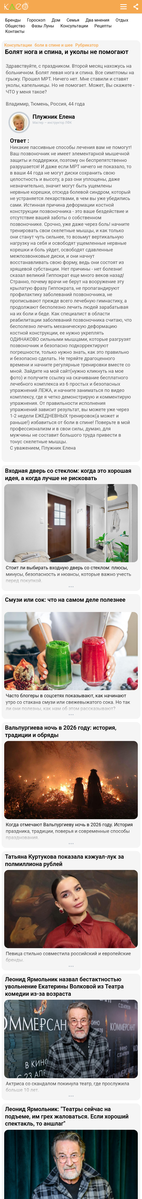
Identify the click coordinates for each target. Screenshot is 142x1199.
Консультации (74, 25)
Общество (15, 25)
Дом (56, 20)
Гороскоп (36, 20)
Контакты (14, 31)
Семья (73, 20)
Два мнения (97, 20)
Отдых (122, 20)
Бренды (13, 20)
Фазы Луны (42, 25)
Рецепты (103, 25)
